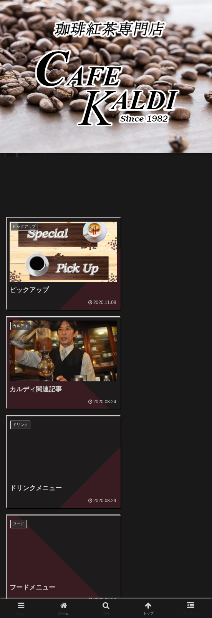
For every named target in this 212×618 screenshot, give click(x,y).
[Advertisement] (106, 188)
